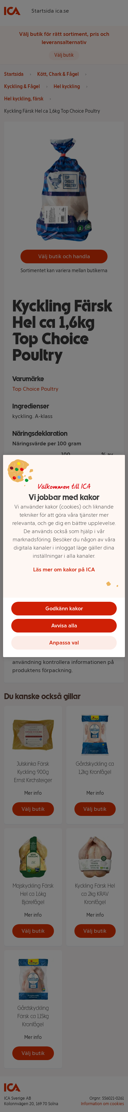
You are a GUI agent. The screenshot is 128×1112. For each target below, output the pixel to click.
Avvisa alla (64, 625)
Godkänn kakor (64, 608)
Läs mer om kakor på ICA (64, 569)
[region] (64, 556)
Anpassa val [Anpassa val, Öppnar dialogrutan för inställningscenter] (64, 642)
